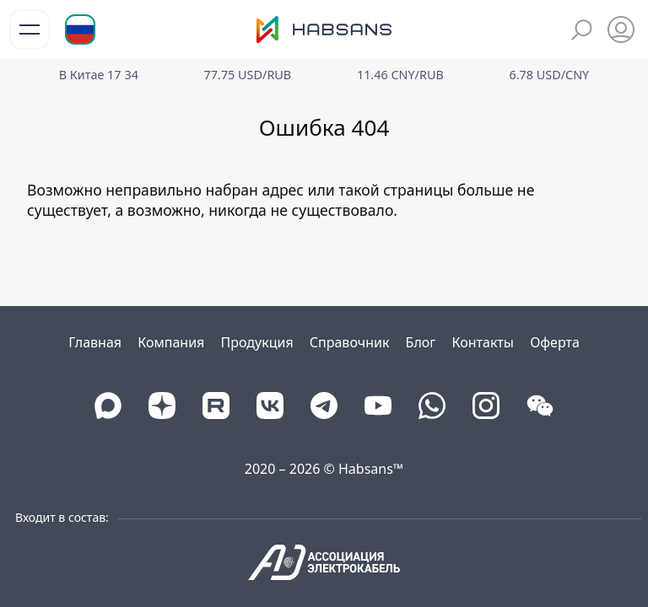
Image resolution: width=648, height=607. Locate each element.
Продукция (257, 342)
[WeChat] (540, 405)
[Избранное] (621, 29)
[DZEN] (162, 405)
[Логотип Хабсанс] (324, 29)
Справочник (350, 342)
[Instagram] (486, 405)
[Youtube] (378, 405)
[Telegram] (324, 405)
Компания (171, 342)
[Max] (108, 405)
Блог (421, 342)
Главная (95, 342)
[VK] (270, 405)
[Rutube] (216, 405)
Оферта (555, 342)
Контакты (483, 342)
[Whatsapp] (432, 405)
